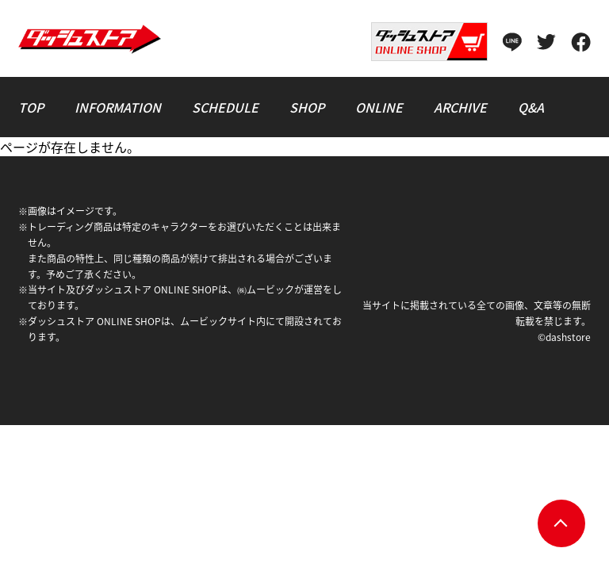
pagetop (561, 523)
